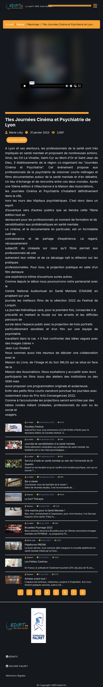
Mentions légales (15, 675)
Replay (20, 24)
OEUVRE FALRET (17, 666)
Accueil (9, 24)
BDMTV (12, 656)
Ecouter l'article (17, 140)
